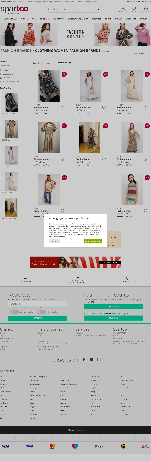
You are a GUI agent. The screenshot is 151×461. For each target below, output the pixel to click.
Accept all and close (92, 241)
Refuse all (54, 241)
